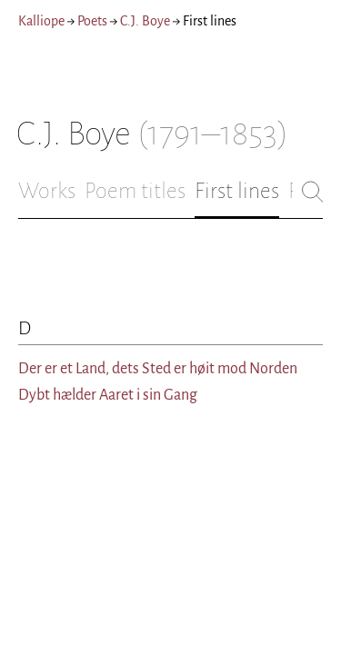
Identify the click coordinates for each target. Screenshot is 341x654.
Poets (92, 21)
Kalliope (41, 21)
